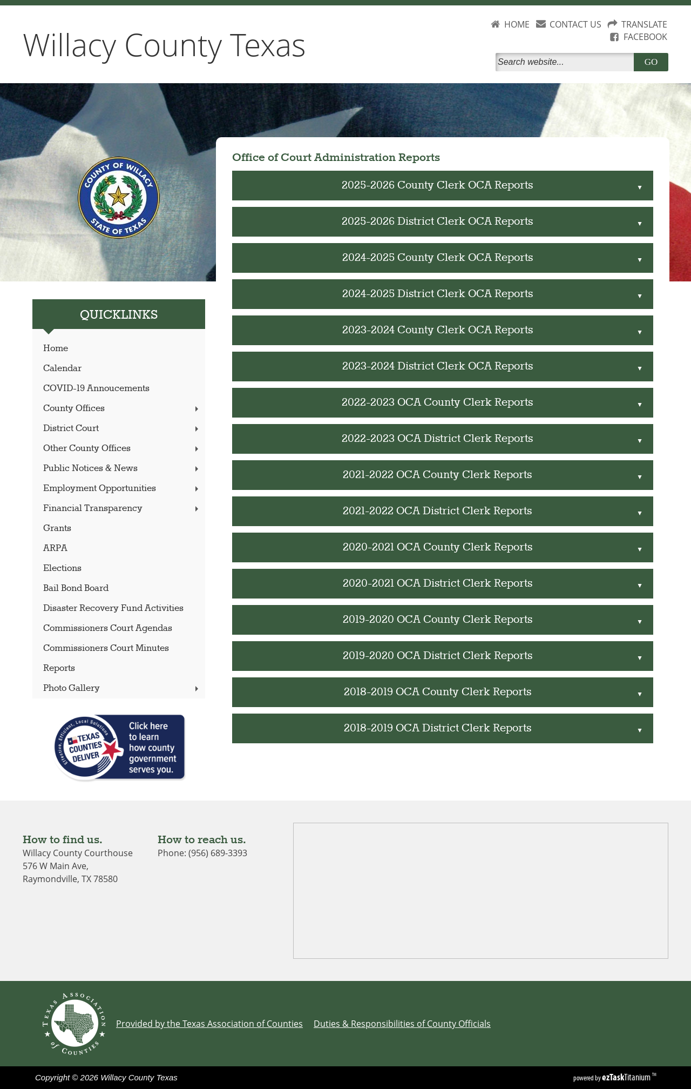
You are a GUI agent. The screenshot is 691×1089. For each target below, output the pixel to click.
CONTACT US (575, 24)
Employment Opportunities (122, 488)
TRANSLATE (644, 24)
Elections (62, 568)
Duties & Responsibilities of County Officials (402, 1024)
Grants (57, 528)
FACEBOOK (645, 37)
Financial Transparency (122, 508)
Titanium (627, 1077)
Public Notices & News (122, 468)
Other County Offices (122, 448)
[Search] (567, 62)
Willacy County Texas (164, 44)
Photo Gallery (122, 688)
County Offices (122, 408)
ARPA (55, 548)
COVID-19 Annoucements (96, 388)
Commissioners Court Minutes (106, 648)
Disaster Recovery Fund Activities (113, 608)
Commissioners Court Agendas (107, 628)
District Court (122, 428)
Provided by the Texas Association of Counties (209, 1024)
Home (55, 348)
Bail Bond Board (76, 588)
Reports (59, 668)
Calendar (62, 368)
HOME (517, 24)
